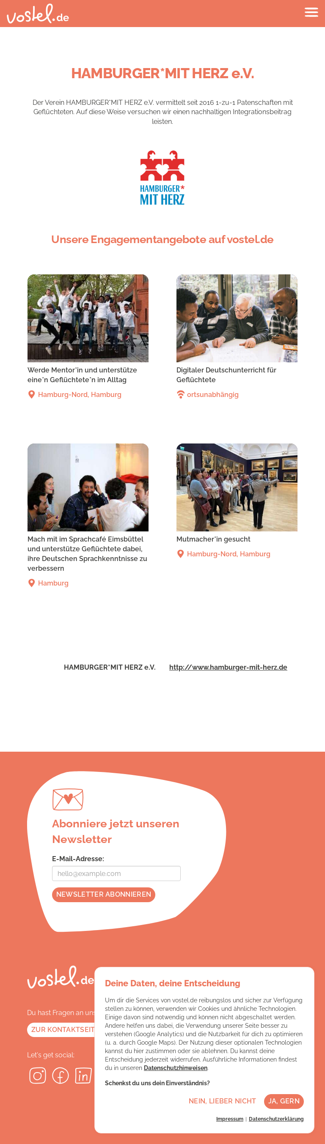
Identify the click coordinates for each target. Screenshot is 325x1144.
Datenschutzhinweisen (175, 1068)
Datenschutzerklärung (276, 1119)
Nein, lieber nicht (222, 1101)
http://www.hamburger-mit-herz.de (228, 667)
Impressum (229, 1119)
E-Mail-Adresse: (78, 859)
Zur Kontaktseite (65, 1030)
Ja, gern (284, 1101)
